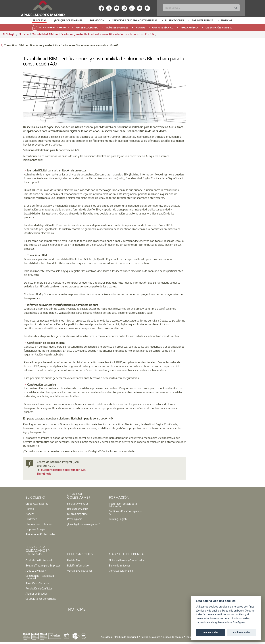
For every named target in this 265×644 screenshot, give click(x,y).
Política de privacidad (126, 636)
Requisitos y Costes (77, 508)
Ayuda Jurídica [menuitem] (189, 27)
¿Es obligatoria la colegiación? (83, 524)
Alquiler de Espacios (36, 593)
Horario (30, 508)
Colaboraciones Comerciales (41, 598)
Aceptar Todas (210, 632)
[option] (39, 20)
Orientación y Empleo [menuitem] (219, 27)
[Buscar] (201, 7)
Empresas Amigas (35, 529)
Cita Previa (31, 519)
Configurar (239, 622)
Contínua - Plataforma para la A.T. (125, 512)
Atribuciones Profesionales (40, 534)
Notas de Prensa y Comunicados (126, 560)
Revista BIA (73, 560)
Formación (97, 20)
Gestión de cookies (173, 636)
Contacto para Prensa (121, 570)
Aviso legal (106, 636)
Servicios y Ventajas (77, 503)
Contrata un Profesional (39, 560)
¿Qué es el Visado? (36, 570)
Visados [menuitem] (140, 27)
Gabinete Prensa (202, 20)
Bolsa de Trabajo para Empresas (43, 565)
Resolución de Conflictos (39, 588)
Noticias (226, 20)
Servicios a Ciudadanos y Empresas (134, 20)
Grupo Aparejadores (37, 503)
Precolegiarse (74, 519)
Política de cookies (150, 636)
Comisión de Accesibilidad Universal (40, 577)
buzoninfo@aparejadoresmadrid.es (63, 469)
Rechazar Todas (241, 632)
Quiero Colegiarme (77, 513)
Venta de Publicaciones (79, 570)
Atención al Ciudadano (38, 583)
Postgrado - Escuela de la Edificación (123, 505)
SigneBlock (44, 473)
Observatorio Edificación (39, 524)
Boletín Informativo (78, 565)
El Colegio (39, 20)
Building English (118, 519)
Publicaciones (174, 20)
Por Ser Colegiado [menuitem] (87, 27)
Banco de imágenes (119, 565)
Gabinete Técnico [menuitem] (163, 27)
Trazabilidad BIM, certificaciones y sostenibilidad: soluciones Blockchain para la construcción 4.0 (93, 34)
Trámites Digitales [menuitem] (117, 27)
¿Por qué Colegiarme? (68, 20)
